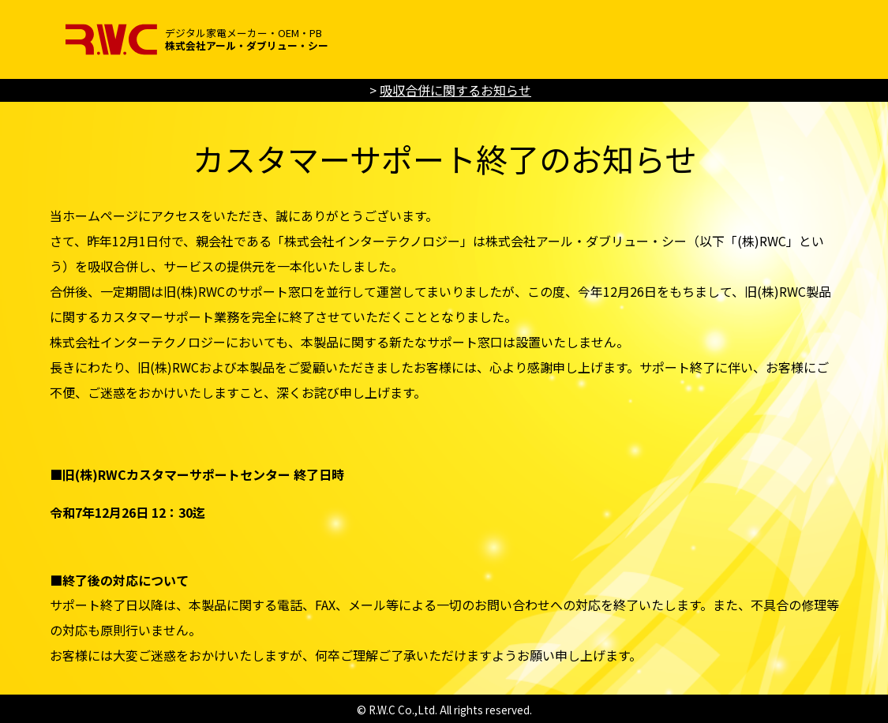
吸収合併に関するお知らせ (455, 90)
